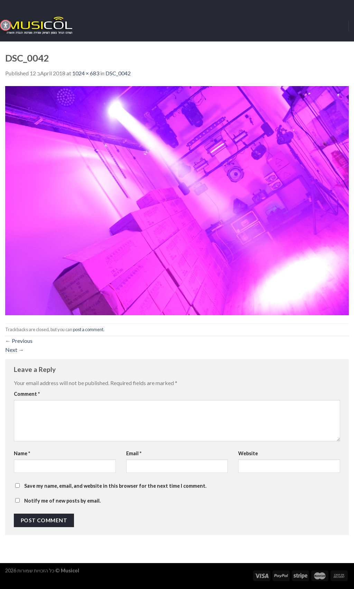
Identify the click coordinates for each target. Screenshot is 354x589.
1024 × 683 (85, 73)
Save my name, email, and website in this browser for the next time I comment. (115, 486)
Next (14, 349)
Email (133, 453)
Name (22, 453)
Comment (27, 394)
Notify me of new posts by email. (62, 501)
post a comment (88, 329)
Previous (18, 340)
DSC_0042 (118, 73)
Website (248, 453)
